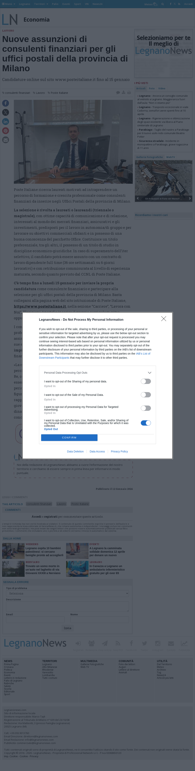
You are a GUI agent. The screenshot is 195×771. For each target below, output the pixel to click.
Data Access (97, 451)
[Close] (165, 320)
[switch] (146, 381)
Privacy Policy (119, 451)
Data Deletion (75, 451)
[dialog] (97, 385)
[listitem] (97, 373)
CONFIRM (69, 437)
